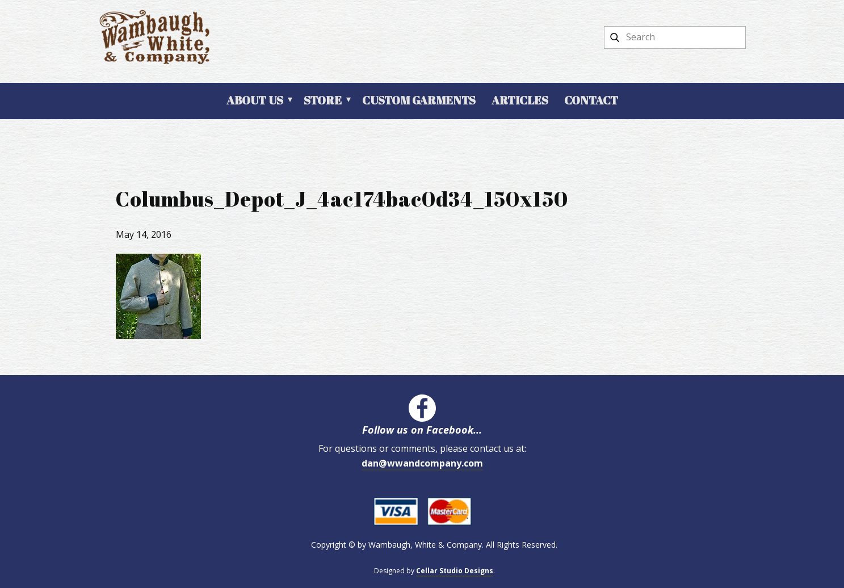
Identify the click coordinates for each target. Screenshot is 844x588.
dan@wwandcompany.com (422, 463)
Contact (591, 100)
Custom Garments (419, 100)
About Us (254, 100)
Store (323, 100)
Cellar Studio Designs (454, 571)
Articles (520, 100)
